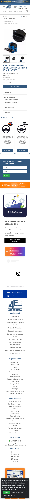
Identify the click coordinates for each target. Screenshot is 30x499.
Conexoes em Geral (15, 372)
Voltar (24, 16)
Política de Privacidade (15, 328)
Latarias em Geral (15, 401)
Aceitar (6, 492)
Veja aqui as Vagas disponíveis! (15, 240)
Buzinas (15, 367)
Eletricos (15, 374)
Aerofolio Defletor (15, 362)
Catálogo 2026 (15, 354)
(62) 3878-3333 (22, 8)
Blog (15, 461)
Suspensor (15, 421)
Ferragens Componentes (15, 379)
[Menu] (4, 7)
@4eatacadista (14, 250)
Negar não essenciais (17, 492)
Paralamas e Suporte (15, 404)
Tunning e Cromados (15, 428)
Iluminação (15, 389)
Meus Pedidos (11, 292)
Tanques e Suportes (15, 423)
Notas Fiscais (11, 296)
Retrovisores (15, 413)
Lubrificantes (15, 381)
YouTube (15, 457)
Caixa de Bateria (15, 369)
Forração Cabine (15, 384)
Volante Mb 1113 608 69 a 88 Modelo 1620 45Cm (7, 137)
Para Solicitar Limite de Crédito (15, 351)
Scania (8, 81)
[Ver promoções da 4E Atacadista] (15, 2)
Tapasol (15, 425)
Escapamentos (15, 376)
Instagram (15, 452)
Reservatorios (15, 411)
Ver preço (15, 86)
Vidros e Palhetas (15, 433)
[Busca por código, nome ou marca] (13, 11)
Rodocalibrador (15, 416)
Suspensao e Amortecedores (15, 418)
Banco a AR (15, 364)
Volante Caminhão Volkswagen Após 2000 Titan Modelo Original (22, 137)
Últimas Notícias (14, 184)
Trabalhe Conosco (15, 348)
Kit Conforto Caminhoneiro (15, 393)
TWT (10, 82)
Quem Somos (15, 316)
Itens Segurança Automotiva (15, 391)
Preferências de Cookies (10, 495)
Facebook (15, 454)
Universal (15, 430)
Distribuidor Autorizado (15, 331)
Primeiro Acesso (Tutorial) (15, 319)
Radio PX (15, 409)
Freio (15, 386)
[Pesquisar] (27, 11)
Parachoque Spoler (15, 406)
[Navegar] (2, 135)
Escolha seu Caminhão (15, 339)
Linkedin (15, 459)
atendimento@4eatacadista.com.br (16, 444)
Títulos (19, 292)
